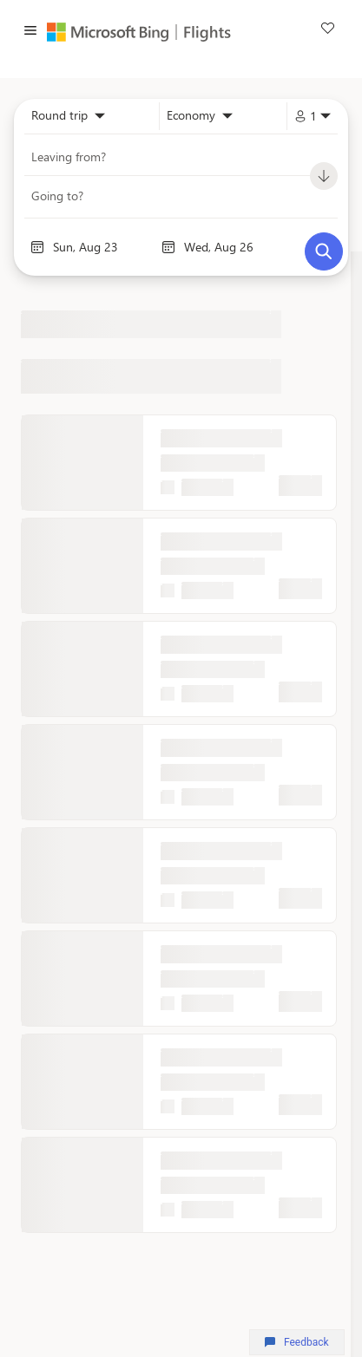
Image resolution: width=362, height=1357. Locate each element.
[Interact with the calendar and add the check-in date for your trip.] (37, 247)
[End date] (233, 247)
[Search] (324, 251)
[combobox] (68, 116)
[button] (30, 32)
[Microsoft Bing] (112, 32)
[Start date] (102, 247)
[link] (327, 30)
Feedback (296, 1342)
